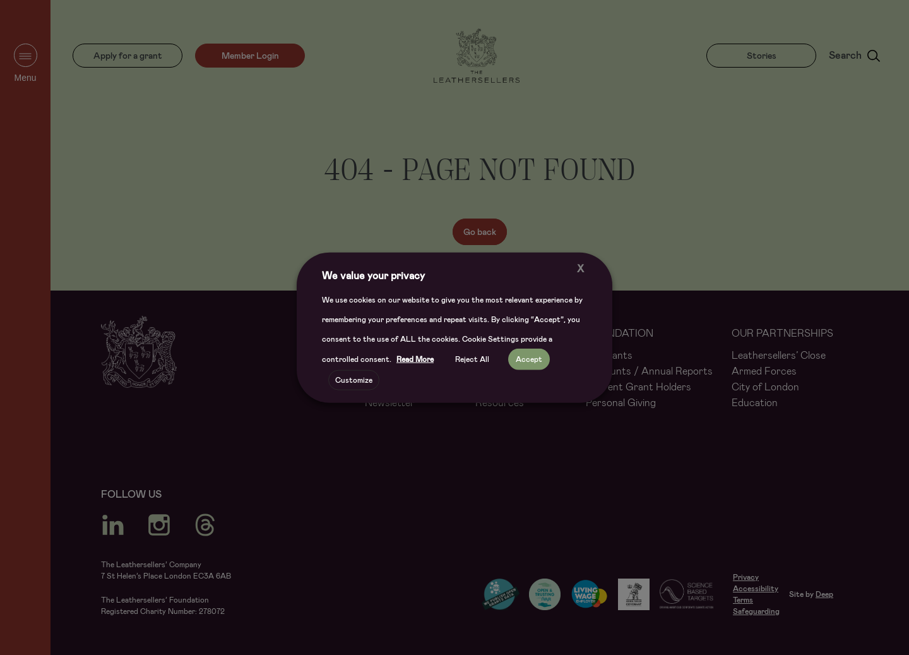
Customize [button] (353, 380)
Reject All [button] (472, 359)
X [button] (580, 268)
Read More (415, 359)
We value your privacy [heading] (373, 275)
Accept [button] (529, 359)
